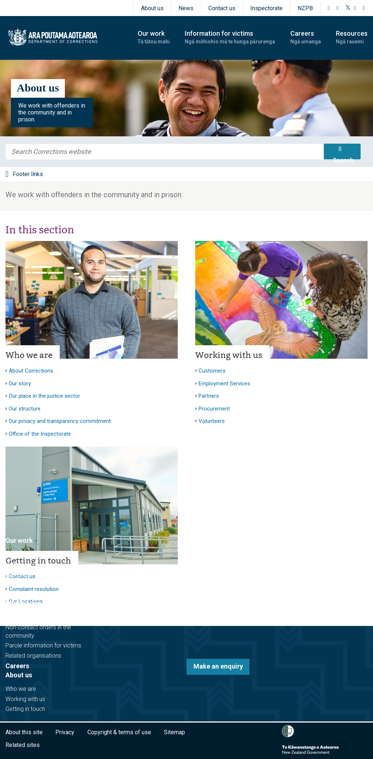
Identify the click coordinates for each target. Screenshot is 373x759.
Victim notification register (38, 617)
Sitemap (174, 732)
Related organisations (33, 655)
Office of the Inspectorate (40, 434)
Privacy (64, 732)
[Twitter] (348, 8)
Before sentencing (28, 554)
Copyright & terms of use (119, 732)
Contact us (221, 8)
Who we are (28, 355)
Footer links (28, 174)
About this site (24, 732)
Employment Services (224, 383)
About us (152, 8)
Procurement (214, 408)
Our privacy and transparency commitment (60, 421)
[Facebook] (329, 8)
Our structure (24, 408)
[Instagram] (338, 8)
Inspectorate (266, 8)
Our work (19, 540)
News (185, 8)
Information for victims (40, 603)
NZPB (305, 8)
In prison (16, 574)
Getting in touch (25, 708)
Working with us (228, 355)
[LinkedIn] (364, 8)
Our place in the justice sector (44, 396)
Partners (209, 396)
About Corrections (31, 370)
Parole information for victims (43, 645)
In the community (27, 564)
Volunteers (212, 421)
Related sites (22, 745)
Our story (20, 383)
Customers (212, 370)
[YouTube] (355, 8)
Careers (17, 666)
